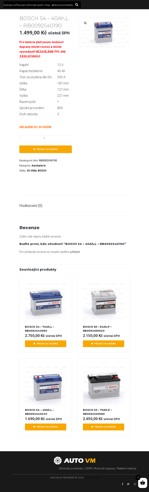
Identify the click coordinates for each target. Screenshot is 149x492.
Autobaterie (39, 165)
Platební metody (126, 468)
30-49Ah (32, 170)
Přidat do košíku (47, 149)
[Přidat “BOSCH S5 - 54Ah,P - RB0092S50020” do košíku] (103, 343)
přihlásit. (75, 252)
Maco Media (92, 477)
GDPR (88, 468)
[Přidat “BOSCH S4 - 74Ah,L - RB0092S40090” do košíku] (45, 343)
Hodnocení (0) (30, 205)
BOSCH (42, 170)
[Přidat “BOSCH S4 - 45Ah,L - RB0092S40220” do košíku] (45, 427)
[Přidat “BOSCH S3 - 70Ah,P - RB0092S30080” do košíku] (103, 427)
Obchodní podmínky (71, 468)
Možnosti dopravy (104, 468)
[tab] (32, 206)
